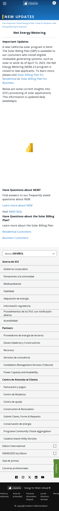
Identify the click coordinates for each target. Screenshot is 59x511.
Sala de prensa (29, 460)
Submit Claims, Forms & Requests (22, 416)
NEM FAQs (15, 211)
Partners (7, 328)
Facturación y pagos (15, 387)
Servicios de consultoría (17, 357)
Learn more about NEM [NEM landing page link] (17, 205)
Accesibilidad (11, 320)
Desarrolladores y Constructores (22, 342)
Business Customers (15, 238)
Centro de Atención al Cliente (20, 379)
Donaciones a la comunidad (19, 276)
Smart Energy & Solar (25, 23)
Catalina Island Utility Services (20, 438)
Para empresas (8, 23)
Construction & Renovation (19, 409)
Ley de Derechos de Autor (45, 496)
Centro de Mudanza (15, 394)
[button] (4, 3)
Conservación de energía (17, 423)
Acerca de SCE (10, 261)
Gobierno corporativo (16, 269)
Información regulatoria (17, 306)
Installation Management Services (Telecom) (28, 365)
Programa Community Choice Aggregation (27, 431)
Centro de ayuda (13, 401)
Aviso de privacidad (17, 495)
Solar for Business (43, 23)
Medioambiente (12, 283)
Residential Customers (16, 231)
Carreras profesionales (29, 468)
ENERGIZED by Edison (29, 453)
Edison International (29, 446)
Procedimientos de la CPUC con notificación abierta (28, 313)
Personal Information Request (31, 496)
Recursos (9, 350)
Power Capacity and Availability (21, 372)
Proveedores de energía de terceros (24, 335)
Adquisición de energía (16, 298)
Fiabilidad (9, 291)
